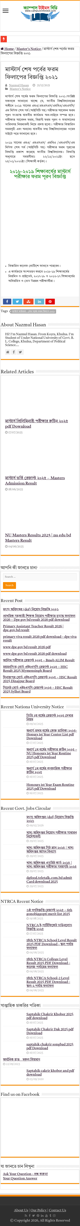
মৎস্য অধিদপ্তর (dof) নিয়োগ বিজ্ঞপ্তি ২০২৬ (31, 609)
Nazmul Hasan (19, 85)
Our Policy (39, 1210)
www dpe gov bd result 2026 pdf (27, 647)
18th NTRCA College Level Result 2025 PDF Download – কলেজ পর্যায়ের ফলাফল (48, 963)
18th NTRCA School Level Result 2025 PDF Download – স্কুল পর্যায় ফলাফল (51, 944)
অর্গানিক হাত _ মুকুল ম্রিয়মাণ (21, 1059)
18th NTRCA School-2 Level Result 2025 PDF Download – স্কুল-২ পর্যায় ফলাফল (48, 982)
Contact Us (57, 1210)
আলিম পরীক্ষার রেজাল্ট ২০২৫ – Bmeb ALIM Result (39, 660)
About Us (21, 1210)
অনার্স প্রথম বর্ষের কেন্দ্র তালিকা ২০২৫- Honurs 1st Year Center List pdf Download (51, 734)
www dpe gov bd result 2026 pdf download (35, 654)
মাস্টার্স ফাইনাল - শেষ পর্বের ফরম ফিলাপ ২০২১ (33, 311)
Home (7, 49)
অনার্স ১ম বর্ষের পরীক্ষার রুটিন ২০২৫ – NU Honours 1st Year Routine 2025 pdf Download (51, 753)
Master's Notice (28, 49)
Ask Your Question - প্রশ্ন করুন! (25, 1174)
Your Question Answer (20, 1178)
